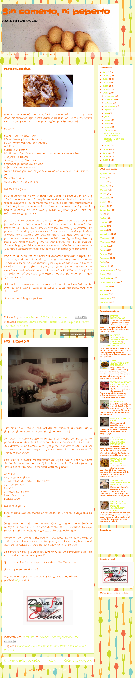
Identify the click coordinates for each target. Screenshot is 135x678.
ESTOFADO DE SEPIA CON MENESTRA (118, 461)
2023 (106, 72)
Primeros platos (107, 270)
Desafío (47, 646)
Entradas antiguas (78, 661)
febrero (108, 130)
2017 (105, 93)
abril (107, 123)
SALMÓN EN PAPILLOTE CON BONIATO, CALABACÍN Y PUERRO (118, 506)
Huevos (103, 222)
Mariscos (104, 238)
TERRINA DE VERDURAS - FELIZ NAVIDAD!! (120, 482)
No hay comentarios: (65, 637)
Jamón (103, 226)
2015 (106, 153)
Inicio (52, 661)
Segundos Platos (78, 322)
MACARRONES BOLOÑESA (17, 69)
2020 (106, 82)
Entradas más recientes (22, 661)
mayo (107, 120)
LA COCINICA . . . (50, 54)
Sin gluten (105, 286)
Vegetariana (105, 298)
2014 (106, 157)
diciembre (109, 96)
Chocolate (105, 198)
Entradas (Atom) (56, 670)
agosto (108, 110)
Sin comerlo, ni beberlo (56, 12)
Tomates (9, 326)
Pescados (105, 258)
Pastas (52, 322)
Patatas (103, 254)
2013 (106, 160)
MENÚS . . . (30, 54)
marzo (108, 127)
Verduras (22, 326)
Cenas (43, 322)
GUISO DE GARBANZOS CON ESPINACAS (119, 363)
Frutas (103, 218)
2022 (106, 76)
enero (107, 145)
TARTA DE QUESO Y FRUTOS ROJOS (120, 383)
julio (107, 113)
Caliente (22, 322)
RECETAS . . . (13, 54)
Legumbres (105, 234)
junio (107, 116)
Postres (9, 650)
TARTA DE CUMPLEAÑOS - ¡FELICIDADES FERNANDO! (118, 441)
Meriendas (67, 646)
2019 (106, 86)
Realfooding (106, 278)
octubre (108, 103)
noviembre (110, 99)
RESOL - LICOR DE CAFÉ (16, 341)
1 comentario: (61, 317)
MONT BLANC (117, 401)
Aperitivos (23, 646)
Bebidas (36, 646)
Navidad (80, 646)
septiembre (110, 106)
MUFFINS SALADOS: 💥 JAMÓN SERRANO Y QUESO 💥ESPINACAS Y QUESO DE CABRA (114, 340)
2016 (106, 150)
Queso (62, 322)
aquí (17, 580)
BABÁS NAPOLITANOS (117, 317)
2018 (106, 89)
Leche (103, 230)
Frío (56, 646)
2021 (106, 79)
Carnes (33, 322)
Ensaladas (105, 210)
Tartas (103, 290)
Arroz (102, 178)
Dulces (103, 206)
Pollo (102, 262)
